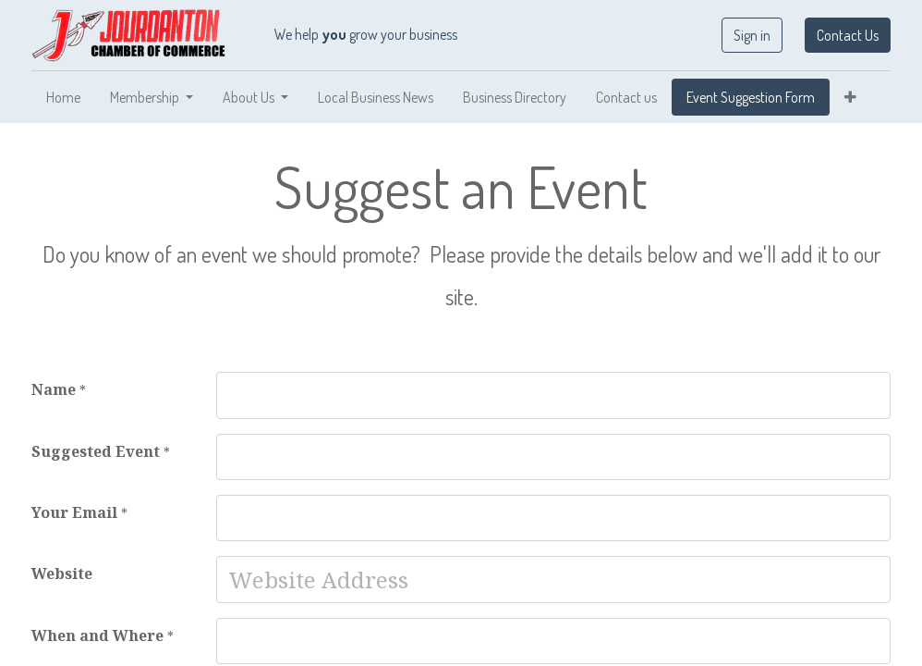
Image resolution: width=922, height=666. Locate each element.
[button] (850, 97)
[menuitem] (63, 97)
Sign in (752, 35)
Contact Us (848, 35)
